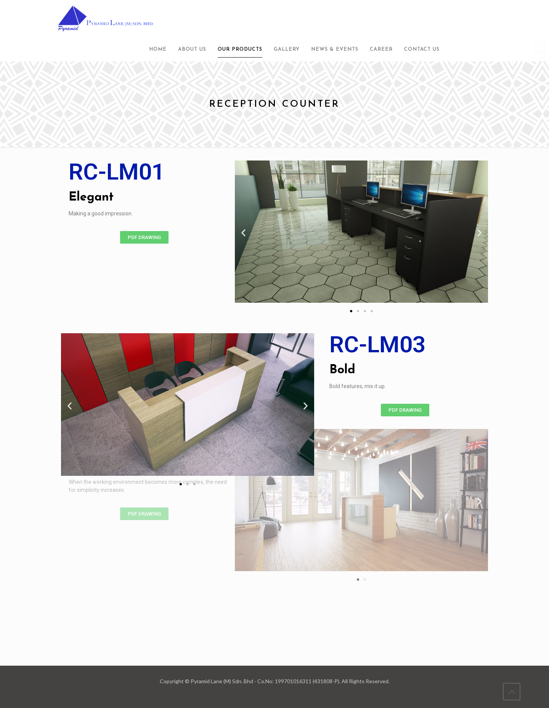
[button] (144, 237)
